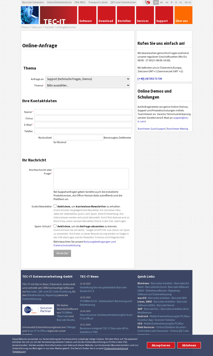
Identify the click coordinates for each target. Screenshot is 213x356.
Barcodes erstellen (162, 283)
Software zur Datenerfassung (154, 294)
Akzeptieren (161, 345)
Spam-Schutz (43, 226)
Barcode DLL (151, 308)
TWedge (70, 327)
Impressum (19, 351)
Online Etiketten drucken (171, 327)
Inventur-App (145, 319)
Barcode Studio (66, 319)
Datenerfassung (31, 298)
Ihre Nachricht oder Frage (40, 171)
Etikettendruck (36, 295)
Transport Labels (98, 2)
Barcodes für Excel (155, 287)
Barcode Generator (33, 2)
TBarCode (62, 316)
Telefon (28, 131)
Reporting (51, 295)
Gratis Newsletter (42, 206)
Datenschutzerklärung (116, 348)
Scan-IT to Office (37, 330)
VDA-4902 (80, 2)
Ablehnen (189, 345)
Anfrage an (37, 79)
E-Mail (28, 124)
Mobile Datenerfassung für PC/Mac (170, 316)
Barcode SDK (179, 298)
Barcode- (32, 291)
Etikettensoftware (156, 290)
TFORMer (66, 312)
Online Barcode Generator (153, 330)
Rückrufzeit (45, 137)
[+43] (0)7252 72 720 (150, 78)
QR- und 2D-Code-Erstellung (54, 291)
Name (28, 112)
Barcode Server (165, 305)
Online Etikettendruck (59, 2)
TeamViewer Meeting (177, 128)
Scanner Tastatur (165, 319)
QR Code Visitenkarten (123, 2)
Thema (39, 85)
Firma (29, 118)
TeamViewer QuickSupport (151, 128)
